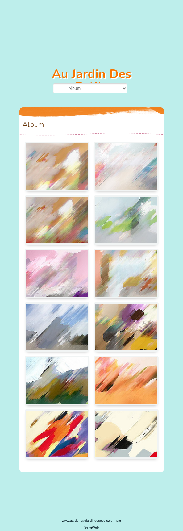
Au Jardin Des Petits (91, 80)
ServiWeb (91, 527)
